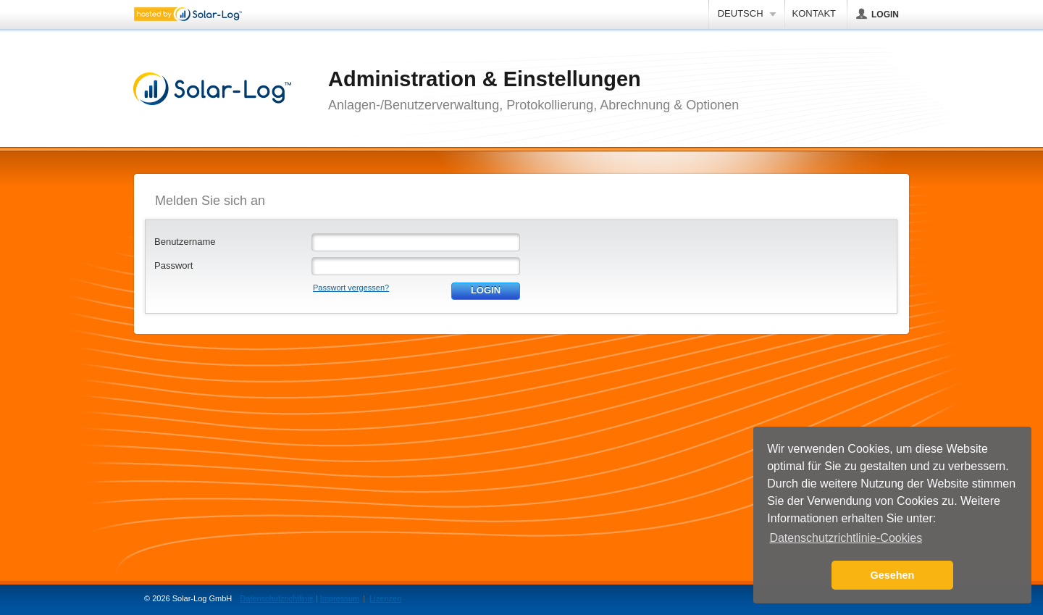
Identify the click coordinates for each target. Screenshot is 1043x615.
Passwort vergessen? (351, 287)
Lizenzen (385, 598)
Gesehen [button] (893, 575)
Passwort (173, 265)
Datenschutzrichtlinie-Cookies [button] (845, 538)
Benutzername (185, 241)
